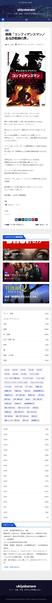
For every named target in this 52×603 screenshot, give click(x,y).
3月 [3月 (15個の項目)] (23, 370)
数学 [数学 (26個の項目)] (7, 399)
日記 (5, 324)
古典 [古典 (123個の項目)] (27, 391)
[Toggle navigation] (26, 19)
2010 (5, 512)
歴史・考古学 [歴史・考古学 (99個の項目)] (10, 408)
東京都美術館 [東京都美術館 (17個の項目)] (29, 404)
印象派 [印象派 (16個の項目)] (18, 391)
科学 (5, 345)
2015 (5, 486)
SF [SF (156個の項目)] (23, 374)
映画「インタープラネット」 (14, 225)
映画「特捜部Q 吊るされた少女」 (22, 296)
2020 (5, 460)
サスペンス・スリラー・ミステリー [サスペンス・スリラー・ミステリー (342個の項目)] (16, 382)
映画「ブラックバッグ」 (17, 275)
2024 (5, 439)
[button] (49, 19)
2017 (5, 476)
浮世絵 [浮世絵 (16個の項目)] (8, 412)
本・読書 (7, 334)
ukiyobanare (26, 10)
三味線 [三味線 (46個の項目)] (38, 387)
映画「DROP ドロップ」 (17, 253)
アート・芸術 (8, 314)
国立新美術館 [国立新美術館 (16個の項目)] (38, 391)
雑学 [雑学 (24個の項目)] (25, 420)
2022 (5, 450)
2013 (5, 497)
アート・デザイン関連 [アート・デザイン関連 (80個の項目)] (12, 378)
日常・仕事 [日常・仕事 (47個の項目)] (37, 399)
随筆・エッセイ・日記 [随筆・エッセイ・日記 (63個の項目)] (12, 420)
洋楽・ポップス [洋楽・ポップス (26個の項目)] (23, 408)
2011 (5, 507)
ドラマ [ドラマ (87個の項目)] (8, 387)
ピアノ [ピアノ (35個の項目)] (29, 387)
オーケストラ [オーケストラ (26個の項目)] (28, 378)
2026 (5, 429)
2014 (5, 491)
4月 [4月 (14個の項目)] (31, 370)
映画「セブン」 (42, 225)
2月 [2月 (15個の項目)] (15, 370)
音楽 (5, 360)
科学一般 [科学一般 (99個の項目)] (8, 416)
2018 (5, 471)
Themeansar (42, 599)
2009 (5, 517)
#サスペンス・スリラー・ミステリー (31, 44)
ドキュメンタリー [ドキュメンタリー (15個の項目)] (37, 382)
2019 (5, 465)
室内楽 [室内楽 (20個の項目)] (31, 395)
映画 (7, 30)
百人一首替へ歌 (9, 340)
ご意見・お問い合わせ (11, 567)
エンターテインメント (11, 319)
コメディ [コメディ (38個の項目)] (40, 378)
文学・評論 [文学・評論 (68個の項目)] (18, 399)
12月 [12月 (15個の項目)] (15, 374)
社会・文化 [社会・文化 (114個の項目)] (31, 412)
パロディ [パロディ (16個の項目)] (18, 387)
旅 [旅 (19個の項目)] (28, 399)
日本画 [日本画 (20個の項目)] (8, 404)
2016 (5, 481)
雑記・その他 (8, 355)
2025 (5, 434)
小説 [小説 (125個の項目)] (41, 395)
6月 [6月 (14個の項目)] (7, 374)
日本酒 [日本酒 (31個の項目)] (18, 404)
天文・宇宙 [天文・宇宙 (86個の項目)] (20, 395)
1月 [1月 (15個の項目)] (7, 370)
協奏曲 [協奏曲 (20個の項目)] (8, 391)
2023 (5, 445)
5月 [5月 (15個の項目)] (39, 370)
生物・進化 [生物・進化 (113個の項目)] (19, 412)
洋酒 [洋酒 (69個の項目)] (35, 408)
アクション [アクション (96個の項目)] (34, 374)
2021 (5, 455)
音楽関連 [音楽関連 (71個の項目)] (35, 420)
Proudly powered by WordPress (15, 599)
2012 (5, 502)
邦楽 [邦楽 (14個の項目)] (34, 416)
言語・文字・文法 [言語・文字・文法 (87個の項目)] (22, 416)
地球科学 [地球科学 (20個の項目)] (8, 395)
